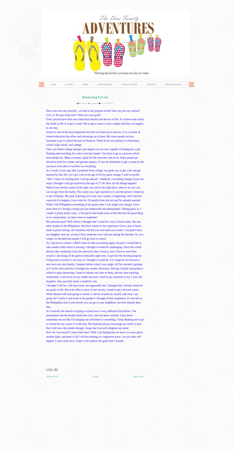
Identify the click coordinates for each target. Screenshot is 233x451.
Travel (85, 84)
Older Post (138, 376)
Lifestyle (151, 84)
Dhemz (84, 103)
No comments (107, 103)
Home (53, 84)
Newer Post (52, 376)
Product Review (129, 84)
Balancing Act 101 (95, 97)
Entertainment (105, 84)
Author (69, 84)
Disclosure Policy (173, 84)
